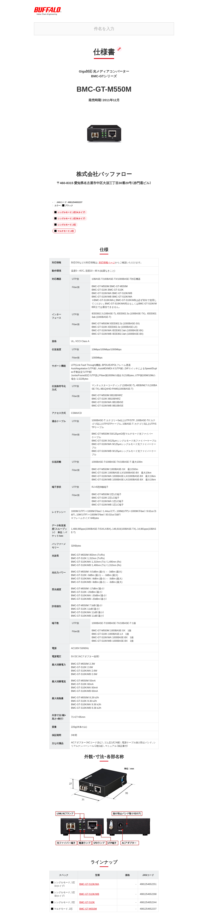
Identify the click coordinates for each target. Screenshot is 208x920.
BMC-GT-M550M (88, 902)
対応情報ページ (107, 256)
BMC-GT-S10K (87, 896)
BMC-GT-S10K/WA (89, 877)
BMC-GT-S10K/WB (89, 887)
